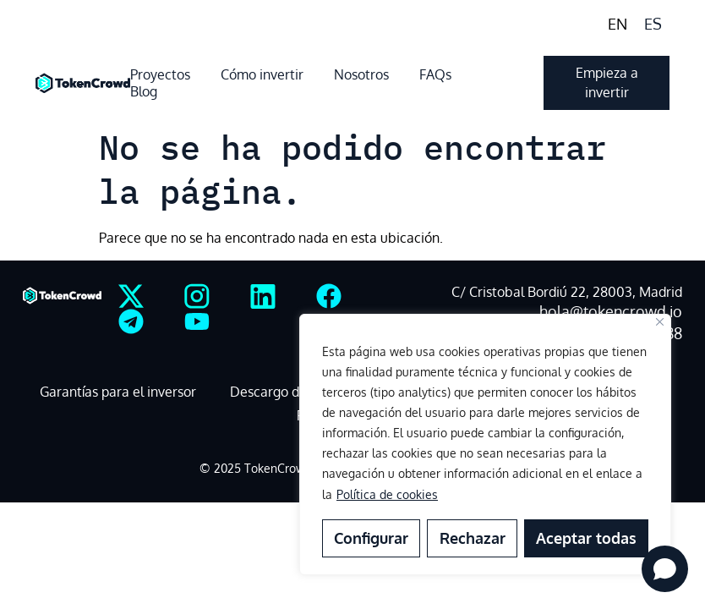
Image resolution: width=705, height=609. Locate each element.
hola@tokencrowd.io (610, 311)
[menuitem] (617, 23)
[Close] (660, 322)
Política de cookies (387, 494)
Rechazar (472, 538)
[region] (485, 444)
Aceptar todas (586, 538)
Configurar (371, 538)
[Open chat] (665, 569)
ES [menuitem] (653, 23)
